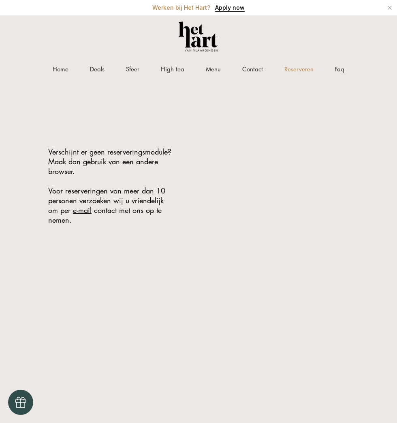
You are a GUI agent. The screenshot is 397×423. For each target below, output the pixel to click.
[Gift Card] (20, 402)
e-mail (82, 210)
